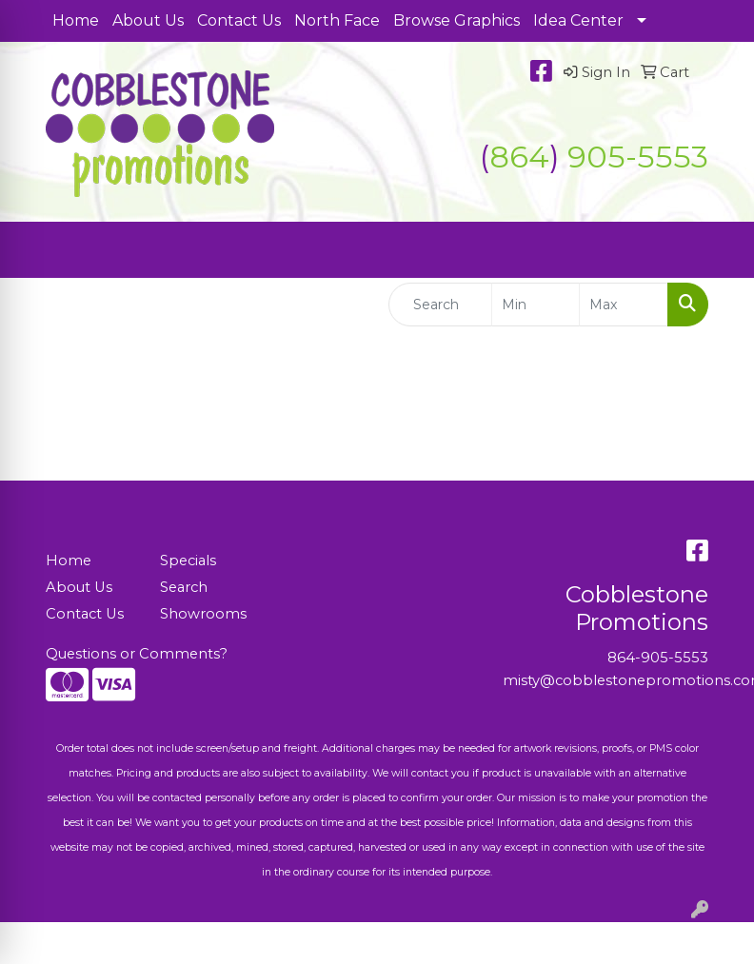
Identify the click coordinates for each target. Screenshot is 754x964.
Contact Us (239, 20)
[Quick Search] (440, 304)
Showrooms (203, 613)
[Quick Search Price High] (623, 304)
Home (75, 20)
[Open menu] (716, 250)
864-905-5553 (657, 657)
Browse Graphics (456, 20)
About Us (148, 20)
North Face (337, 20)
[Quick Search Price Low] (536, 304)
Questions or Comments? (137, 653)
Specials (188, 560)
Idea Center (578, 20)
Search (184, 587)
